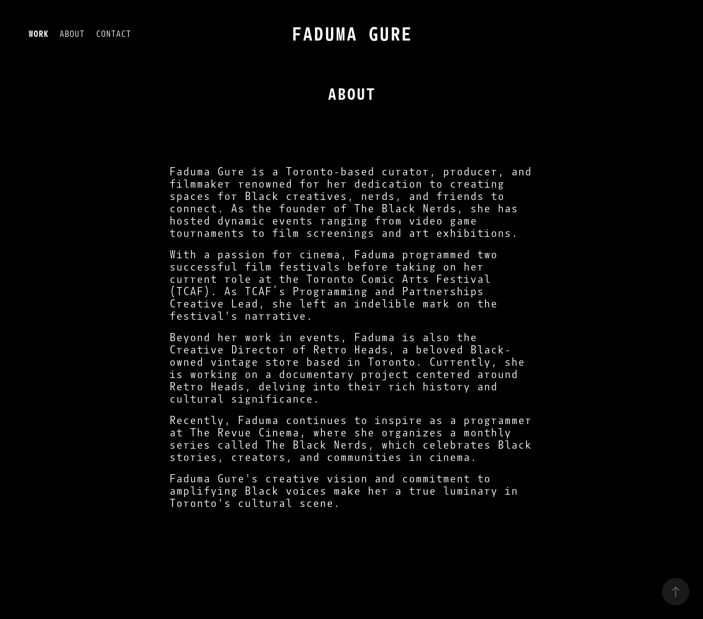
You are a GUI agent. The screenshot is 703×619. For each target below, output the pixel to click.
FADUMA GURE (351, 34)
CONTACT (113, 34)
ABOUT (71, 34)
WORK (38, 34)
